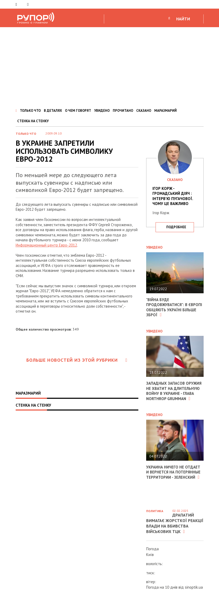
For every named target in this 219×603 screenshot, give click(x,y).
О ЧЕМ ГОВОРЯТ (78, 110)
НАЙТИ (183, 18)
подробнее (176, 227)
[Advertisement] (109, 66)
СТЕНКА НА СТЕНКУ (33, 121)
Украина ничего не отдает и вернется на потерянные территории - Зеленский (173, 472)
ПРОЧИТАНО (123, 110)
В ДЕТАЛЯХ (53, 110)
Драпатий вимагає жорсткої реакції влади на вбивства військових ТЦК (174, 523)
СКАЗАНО (143, 110)
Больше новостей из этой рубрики (77, 360)
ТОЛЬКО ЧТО (30, 110)
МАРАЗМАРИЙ (165, 110)
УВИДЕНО (102, 110)
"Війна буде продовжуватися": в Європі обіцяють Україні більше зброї (174, 307)
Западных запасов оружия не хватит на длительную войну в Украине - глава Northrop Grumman (174, 391)
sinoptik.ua (194, 587)
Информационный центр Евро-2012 (46, 245)
